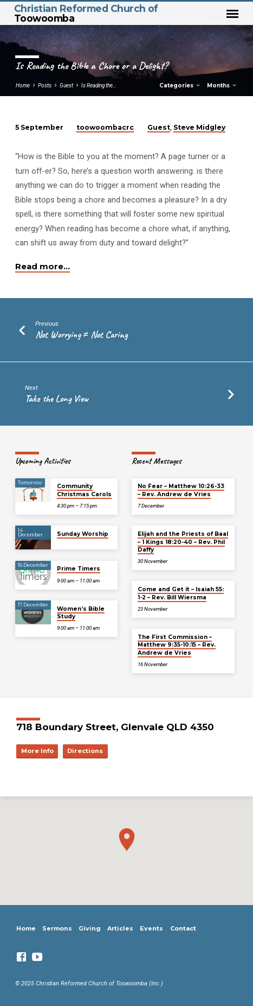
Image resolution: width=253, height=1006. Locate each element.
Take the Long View (56, 398)
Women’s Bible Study (81, 612)
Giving (90, 928)
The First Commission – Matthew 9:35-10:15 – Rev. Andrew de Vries (177, 645)
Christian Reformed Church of (86, 13)
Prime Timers (78, 568)
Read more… (42, 266)
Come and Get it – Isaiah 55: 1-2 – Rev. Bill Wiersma (181, 593)
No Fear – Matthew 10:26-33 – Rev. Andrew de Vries (181, 490)
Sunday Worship (82, 533)
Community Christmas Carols (84, 490)
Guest (66, 85)
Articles (120, 928)
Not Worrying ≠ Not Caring (81, 334)
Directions (85, 751)
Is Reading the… (98, 85)
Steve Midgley (199, 127)
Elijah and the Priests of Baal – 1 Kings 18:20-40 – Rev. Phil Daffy (183, 541)
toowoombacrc (105, 127)
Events (151, 928)
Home (23, 85)
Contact (183, 928)
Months (222, 85)
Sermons (57, 928)
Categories (180, 85)
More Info (37, 751)
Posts (44, 85)
